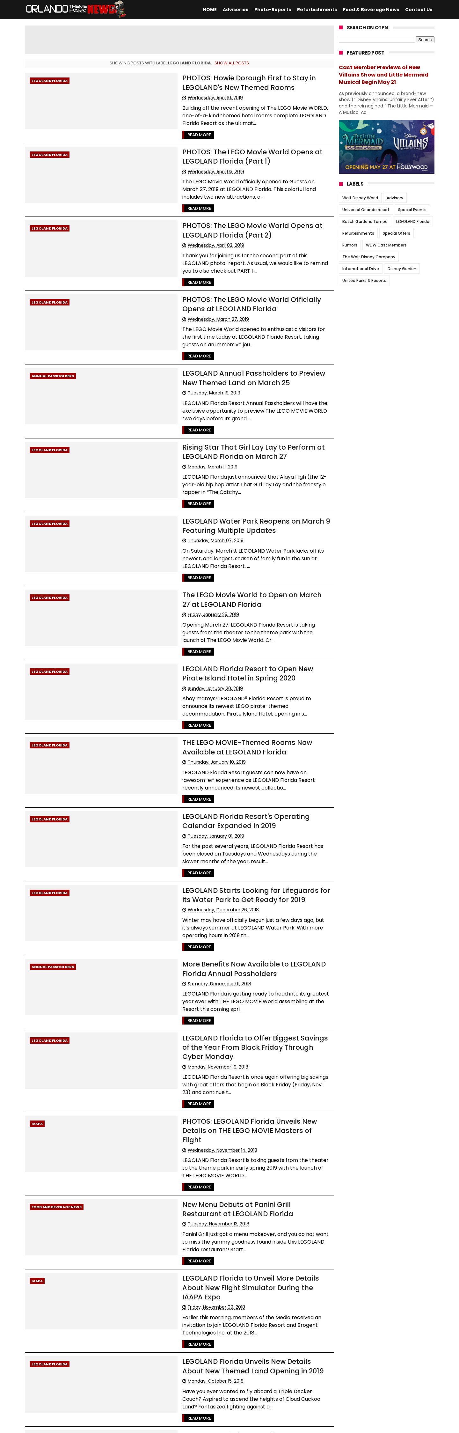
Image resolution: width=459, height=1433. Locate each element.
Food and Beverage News (57, 1063)
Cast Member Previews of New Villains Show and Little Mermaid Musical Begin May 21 (383, 75)
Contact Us (418, 9)
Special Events (412, 209)
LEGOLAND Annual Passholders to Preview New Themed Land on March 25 (221, 343)
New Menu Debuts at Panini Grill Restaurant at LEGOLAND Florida (222, 1064)
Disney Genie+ (402, 268)
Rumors (349, 245)
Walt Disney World (360, 198)
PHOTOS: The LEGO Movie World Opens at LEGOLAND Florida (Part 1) (231, 147)
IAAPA (37, 997)
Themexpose (181, 1425)
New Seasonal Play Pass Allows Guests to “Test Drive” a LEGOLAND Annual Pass (234, 1260)
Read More (156, 126)
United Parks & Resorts (364, 280)
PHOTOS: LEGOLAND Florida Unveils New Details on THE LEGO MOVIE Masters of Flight (235, 998)
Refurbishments (317, 9)
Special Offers (396, 233)
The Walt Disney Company (368, 257)
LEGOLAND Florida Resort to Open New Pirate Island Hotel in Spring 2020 (230, 605)
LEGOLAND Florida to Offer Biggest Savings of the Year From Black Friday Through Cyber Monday (234, 933)
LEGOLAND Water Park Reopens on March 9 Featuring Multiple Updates (234, 474)
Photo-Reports (272, 9)
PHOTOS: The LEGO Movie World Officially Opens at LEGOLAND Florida (228, 278)
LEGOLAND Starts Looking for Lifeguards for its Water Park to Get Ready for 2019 (232, 802)
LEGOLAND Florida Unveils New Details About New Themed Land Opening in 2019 (226, 1195)
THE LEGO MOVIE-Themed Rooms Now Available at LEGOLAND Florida (229, 671)
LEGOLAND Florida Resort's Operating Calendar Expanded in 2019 (222, 736)
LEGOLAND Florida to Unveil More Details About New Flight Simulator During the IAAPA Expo (230, 1129)
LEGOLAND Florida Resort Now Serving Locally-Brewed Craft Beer (234, 1326)
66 (67, 1384)
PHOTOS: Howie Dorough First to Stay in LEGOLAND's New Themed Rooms (230, 82)
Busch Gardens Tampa (365, 221)
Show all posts (232, 63)
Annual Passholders (53, 342)
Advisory (395, 198)
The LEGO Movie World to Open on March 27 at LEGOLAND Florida (222, 540)
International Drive (360, 268)
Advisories (235, 9)
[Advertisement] (179, 40)
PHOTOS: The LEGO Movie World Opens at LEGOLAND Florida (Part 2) (231, 213)
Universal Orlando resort (366, 209)
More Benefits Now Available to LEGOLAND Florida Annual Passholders (226, 867)
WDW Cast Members (386, 245)
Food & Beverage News (371, 9)
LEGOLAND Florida (50, 80)
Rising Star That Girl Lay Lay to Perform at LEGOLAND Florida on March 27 (232, 409)
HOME (210, 9)
